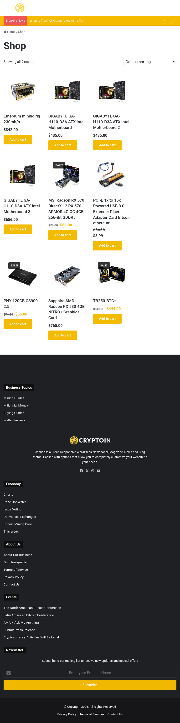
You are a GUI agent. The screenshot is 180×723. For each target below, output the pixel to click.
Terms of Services (92, 714)
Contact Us (12, 584)
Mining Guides (14, 398)
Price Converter (15, 502)
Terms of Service (16, 569)
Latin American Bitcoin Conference (29, 615)
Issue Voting (12, 509)
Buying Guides (14, 413)
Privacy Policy (14, 577)
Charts (8, 494)
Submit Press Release (19, 630)
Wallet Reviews (14, 420)
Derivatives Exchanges (20, 517)
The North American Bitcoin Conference (32, 608)
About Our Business (18, 555)
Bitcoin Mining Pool (17, 524)
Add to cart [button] (18, 139)
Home (11, 32)
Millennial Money (16, 405)
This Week (11, 531)
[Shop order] (149, 62)
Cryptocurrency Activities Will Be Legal (31, 637)
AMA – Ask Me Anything (21, 622)
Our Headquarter (16, 562)
